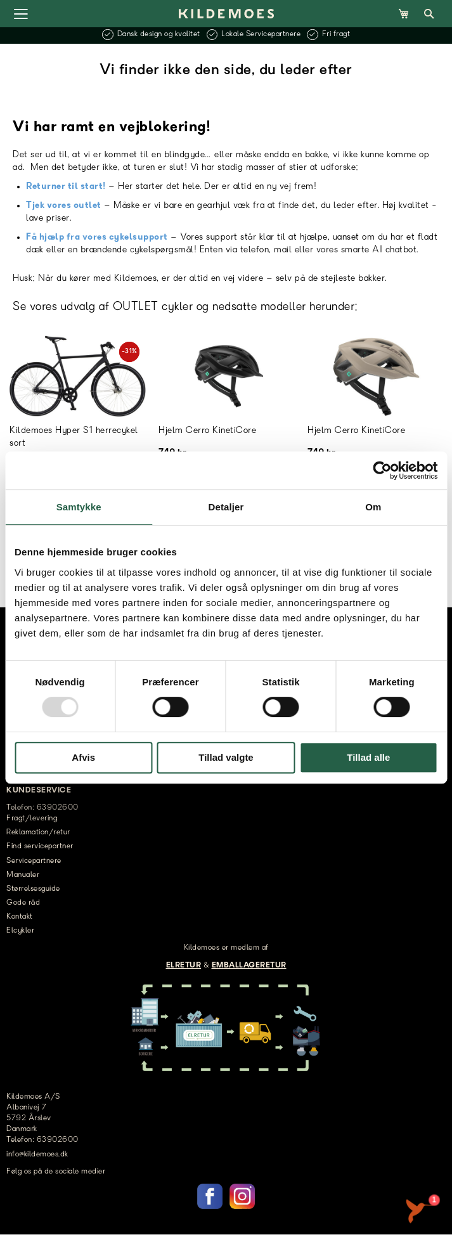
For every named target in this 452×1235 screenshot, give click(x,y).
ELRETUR (184, 965)
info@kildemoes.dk (37, 1154)
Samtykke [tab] (78, 506)
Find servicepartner (40, 846)
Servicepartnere (33, 861)
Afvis (83, 757)
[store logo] (226, 13)
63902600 (58, 1140)
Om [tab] (373, 506)
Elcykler (20, 930)
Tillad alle (368, 757)
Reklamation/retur (38, 832)
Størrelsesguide (33, 889)
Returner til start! (66, 186)
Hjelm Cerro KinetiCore (207, 431)
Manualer (22, 875)
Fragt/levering (31, 818)
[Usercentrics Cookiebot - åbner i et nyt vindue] (381, 470)
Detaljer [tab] (226, 506)
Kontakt (19, 917)
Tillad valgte (225, 757)
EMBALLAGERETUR (249, 965)
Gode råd (23, 903)
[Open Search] (428, 14)
